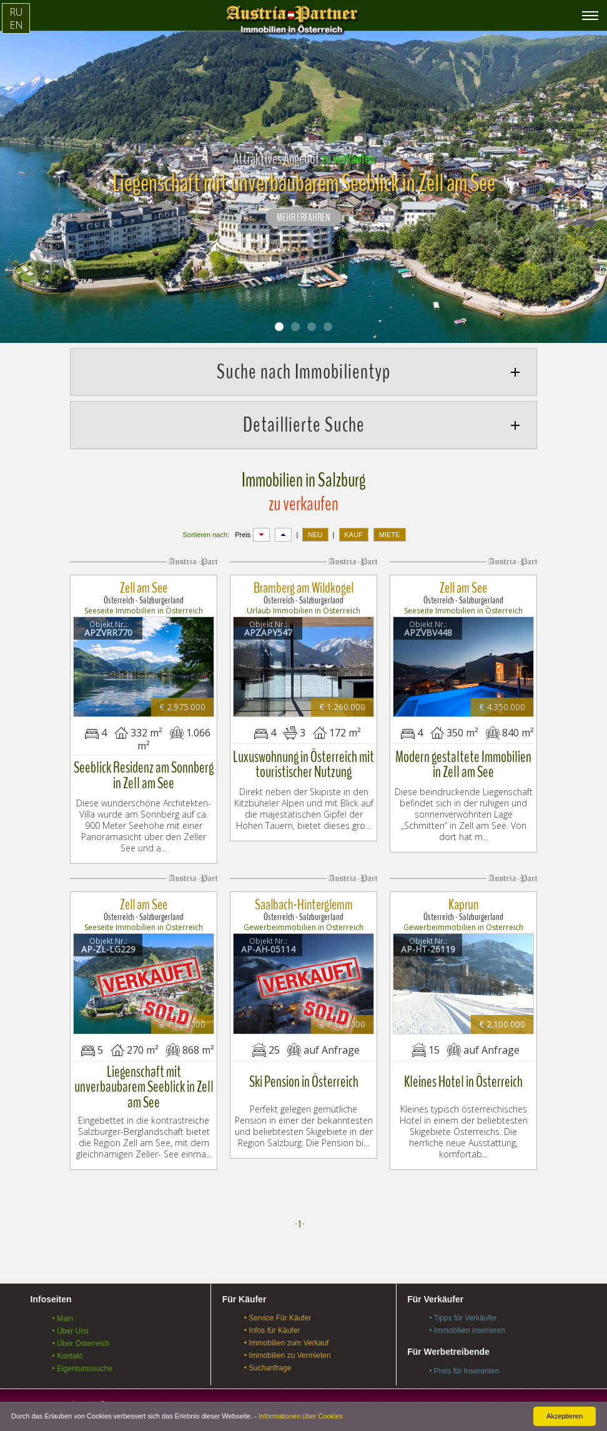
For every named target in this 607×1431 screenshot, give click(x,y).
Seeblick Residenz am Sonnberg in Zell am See (143, 768)
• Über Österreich (81, 1327)
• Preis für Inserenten (464, 1355)
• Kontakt (67, 1339)
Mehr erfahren (303, 218)
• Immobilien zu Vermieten (287, 1339)
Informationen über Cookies (301, 1416)
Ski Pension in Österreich (304, 1067)
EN (16, 25)
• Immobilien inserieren (467, 1314)
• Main (63, 1302)
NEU (315, 534)
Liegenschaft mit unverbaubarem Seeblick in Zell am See (144, 1066)
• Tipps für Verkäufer (462, 1302)
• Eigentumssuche (82, 1352)
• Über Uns (70, 1314)
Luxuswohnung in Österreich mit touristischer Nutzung (303, 757)
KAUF (354, 534)
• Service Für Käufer (278, 1302)
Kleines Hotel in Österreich (464, 1067)
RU (15, 12)
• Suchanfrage (268, 1352)
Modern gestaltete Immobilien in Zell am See (463, 757)
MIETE (389, 534)
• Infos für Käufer (272, 1314)
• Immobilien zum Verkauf (286, 1327)
